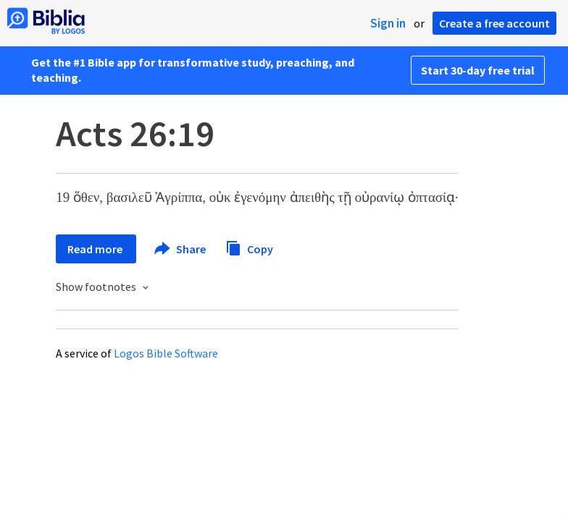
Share (181, 249)
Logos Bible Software (166, 353)
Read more (96, 249)
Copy (249, 247)
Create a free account (494, 23)
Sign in (388, 23)
